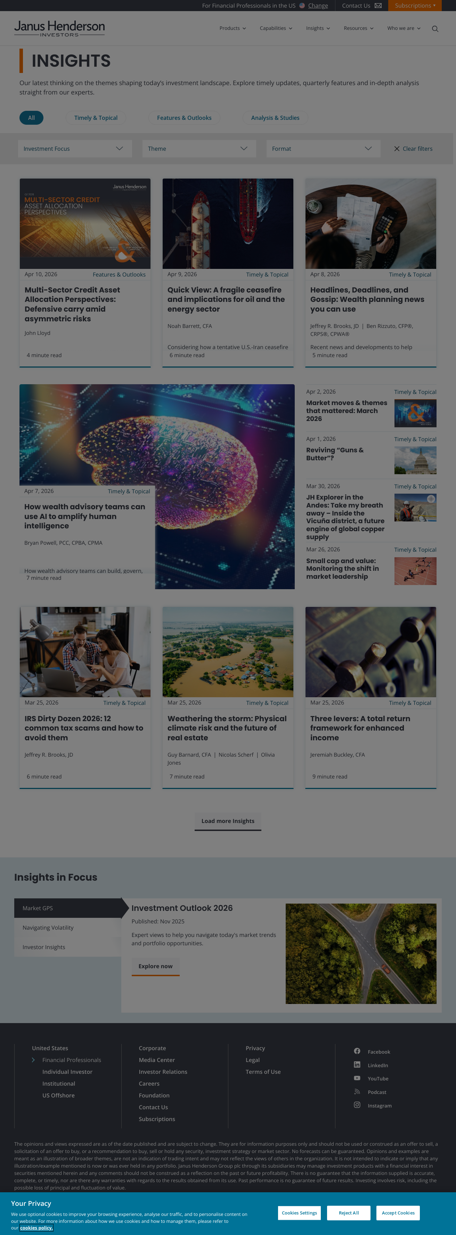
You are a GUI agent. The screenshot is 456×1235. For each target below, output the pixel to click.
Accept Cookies (398, 1213)
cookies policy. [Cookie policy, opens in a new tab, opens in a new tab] (36, 1228)
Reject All (349, 1213)
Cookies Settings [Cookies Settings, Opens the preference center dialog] (299, 1213)
